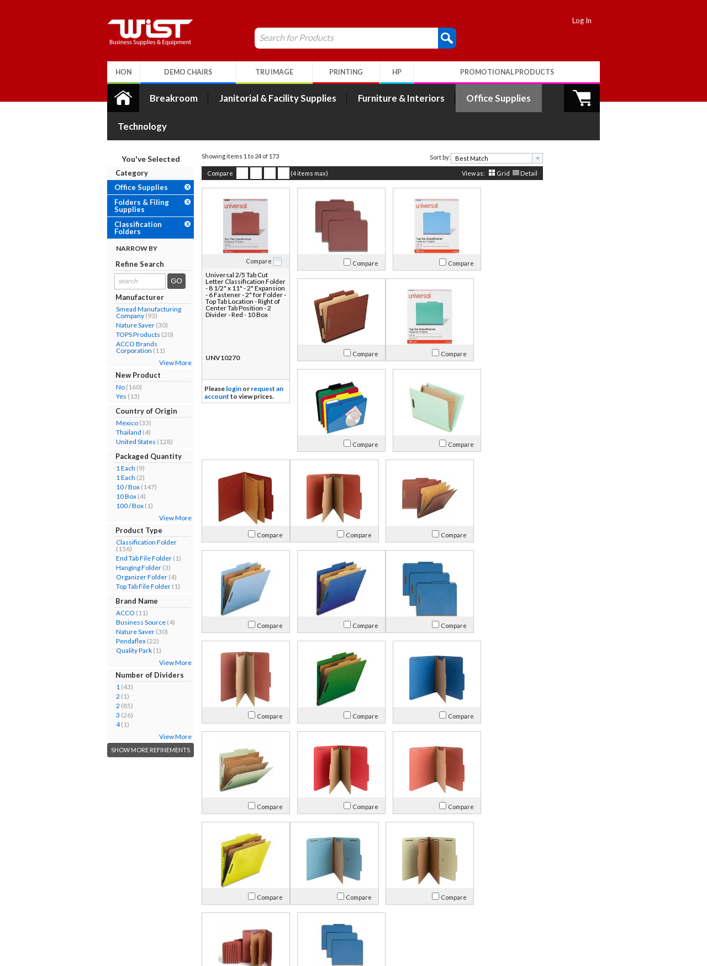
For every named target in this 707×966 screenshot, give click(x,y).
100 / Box (111, 477)
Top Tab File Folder (124, 558)
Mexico (108, 394)
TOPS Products (119, 306)
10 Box (107, 468)
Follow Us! (581, 902)
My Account (228, 873)
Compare (201, 145)
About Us (118, 873)
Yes (102, 368)
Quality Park (115, 622)
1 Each (107, 440)
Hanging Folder (120, 539)
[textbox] (474, 130)
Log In (600, 20)
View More (156, 334)
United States (117, 413)
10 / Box (109, 459)
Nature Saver (116, 297)
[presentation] (519, 130)
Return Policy (223, 900)
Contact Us (116, 900)
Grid (484, 145)
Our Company (121, 887)
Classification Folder (127, 514)
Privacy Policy (223, 914)
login (215, 360)
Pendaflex (112, 613)
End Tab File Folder (125, 530)
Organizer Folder (123, 549)
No (101, 359)
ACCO (106, 584)
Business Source (122, 594)
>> (456, 837)
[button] (428, 37)
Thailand (110, 404)
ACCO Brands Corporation (118, 319)
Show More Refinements (131, 721)
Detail (510, 145)
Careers (111, 914)
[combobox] (478, 130)
